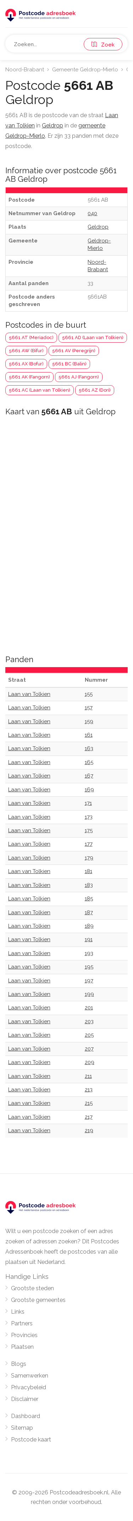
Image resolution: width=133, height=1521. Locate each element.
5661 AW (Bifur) (26, 350)
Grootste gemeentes (38, 1300)
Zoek (103, 45)
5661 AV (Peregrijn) (73, 350)
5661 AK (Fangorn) (29, 377)
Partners (22, 1323)
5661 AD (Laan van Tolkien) (92, 337)
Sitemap (22, 1427)
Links (17, 1311)
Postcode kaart (31, 1439)
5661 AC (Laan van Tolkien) (39, 390)
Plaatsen (22, 1346)
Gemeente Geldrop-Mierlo (85, 69)
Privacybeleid (28, 1387)
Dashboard (25, 1416)
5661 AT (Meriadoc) (31, 337)
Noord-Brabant (24, 69)
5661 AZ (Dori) (95, 390)
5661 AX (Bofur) (26, 363)
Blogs (18, 1364)
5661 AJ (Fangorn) (79, 377)
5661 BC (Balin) (69, 363)
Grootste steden (32, 1288)
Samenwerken (29, 1375)
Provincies (24, 1335)
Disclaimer (24, 1399)
